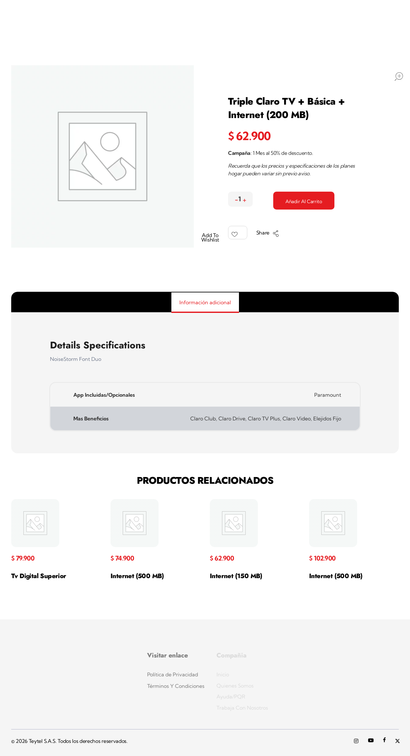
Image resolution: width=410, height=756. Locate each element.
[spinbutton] (240, 199)
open (399, 76)
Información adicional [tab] (205, 302)
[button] (244, 198)
